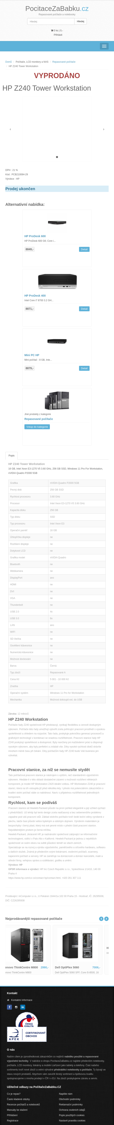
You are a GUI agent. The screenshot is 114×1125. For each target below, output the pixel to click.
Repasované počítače (63, 61)
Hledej (80, 21)
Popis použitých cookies (71, 1115)
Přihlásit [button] (58, 35)
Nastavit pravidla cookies (72, 1120)
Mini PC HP (31, 355)
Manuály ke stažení (17, 1110)
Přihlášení (12, 1115)
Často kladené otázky (18, 1099)
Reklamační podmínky (71, 1104)
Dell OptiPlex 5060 (72, 967)
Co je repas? (13, 1093)
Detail (84, 249)
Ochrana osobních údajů (72, 1110)
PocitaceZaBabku (57, 8)
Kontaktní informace (21, 1000)
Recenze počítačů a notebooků (23, 1104)
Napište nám (65, 1093)
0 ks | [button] (57, 30)
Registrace (12, 1120)
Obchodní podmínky (69, 1099)
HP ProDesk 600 (35, 236)
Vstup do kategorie (37, 426)
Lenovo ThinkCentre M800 (26, 967)
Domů (8, 61)
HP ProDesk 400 (35, 295)
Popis (11, 455)
